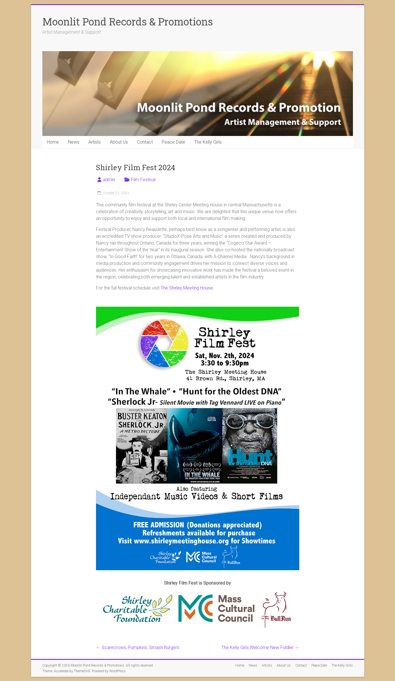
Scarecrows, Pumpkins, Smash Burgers (137, 647)
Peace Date (173, 142)
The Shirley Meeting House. (187, 288)
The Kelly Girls (208, 142)
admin (109, 179)
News (73, 142)
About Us (119, 142)
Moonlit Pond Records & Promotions (127, 21)
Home (53, 142)
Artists (94, 142)
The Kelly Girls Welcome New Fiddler (260, 647)
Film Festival (143, 179)
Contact (145, 142)
